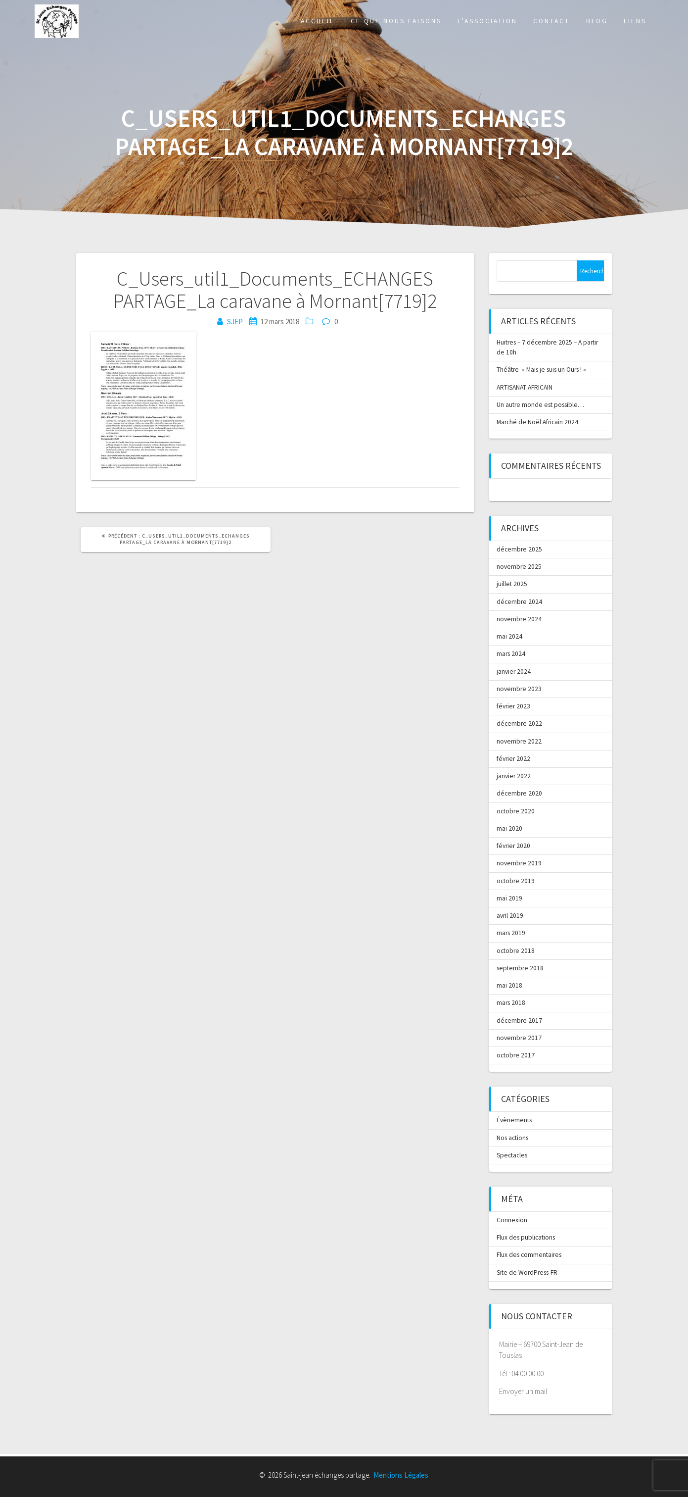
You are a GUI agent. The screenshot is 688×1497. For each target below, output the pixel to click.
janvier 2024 (514, 671)
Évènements (514, 1120)
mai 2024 (509, 636)
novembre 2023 (519, 689)
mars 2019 (511, 933)
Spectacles (512, 1155)
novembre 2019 (519, 863)
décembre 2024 (519, 602)
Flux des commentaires (529, 1254)
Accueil (317, 21)
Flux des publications (526, 1237)
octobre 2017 (516, 1055)
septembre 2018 (520, 968)
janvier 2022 (514, 776)
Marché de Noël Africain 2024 (537, 422)
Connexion (512, 1220)
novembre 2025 (519, 566)
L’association (487, 21)
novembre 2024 (519, 619)
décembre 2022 (519, 723)
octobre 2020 (516, 811)
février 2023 (513, 706)
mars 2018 (511, 1002)
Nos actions (512, 1138)
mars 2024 (511, 653)
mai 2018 (509, 985)
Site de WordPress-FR (527, 1272)
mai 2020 (509, 828)
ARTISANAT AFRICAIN (524, 387)
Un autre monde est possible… (540, 404)
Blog (597, 21)
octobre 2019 (516, 881)
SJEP (235, 321)
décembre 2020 (519, 793)
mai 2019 (509, 898)
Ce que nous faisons (396, 21)
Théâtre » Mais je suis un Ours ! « (542, 369)
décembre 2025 (519, 549)
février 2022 (513, 758)
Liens (635, 21)
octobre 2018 (516, 951)
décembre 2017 (519, 1020)
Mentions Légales (400, 1475)
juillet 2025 (512, 584)
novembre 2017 (519, 1038)
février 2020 (513, 846)
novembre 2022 (519, 741)
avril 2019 (510, 915)
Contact (551, 21)
